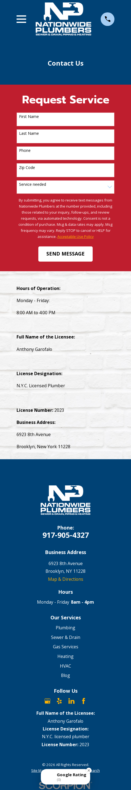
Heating (65, 656)
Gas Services (65, 647)
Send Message (65, 253)
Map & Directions (65, 579)
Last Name (29, 133)
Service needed (32, 184)
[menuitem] (38, 770)
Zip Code (27, 167)
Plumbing (65, 628)
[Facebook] (84, 701)
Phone (25, 150)
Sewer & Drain (65, 637)
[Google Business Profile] (47, 701)
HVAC (65, 666)
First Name (29, 116)
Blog (65, 675)
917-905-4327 (65, 535)
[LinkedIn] (71, 701)
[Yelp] (59, 701)
